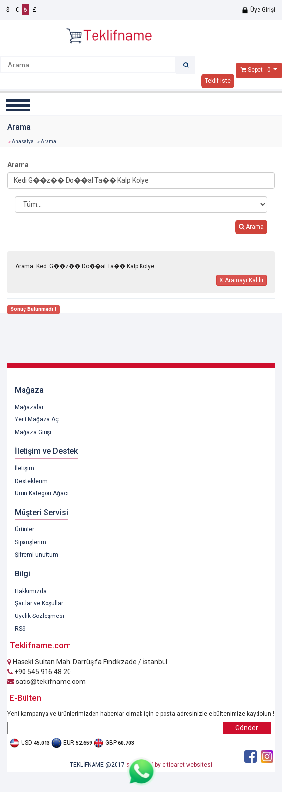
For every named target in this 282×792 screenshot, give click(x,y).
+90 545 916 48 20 (39, 672)
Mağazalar (29, 407)
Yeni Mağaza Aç (37, 419)
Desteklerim (31, 481)
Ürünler (24, 529)
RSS (20, 628)
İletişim (24, 468)
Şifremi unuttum (36, 554)
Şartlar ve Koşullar (39, 603)
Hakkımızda (31, 591)
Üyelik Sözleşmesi (39, 616)
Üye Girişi (258, 9)
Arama (18, 165)
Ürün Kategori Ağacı (42, 493)
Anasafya (23, 141)
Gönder (246, 728)
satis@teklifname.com (46, 681)
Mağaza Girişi (33, 432)
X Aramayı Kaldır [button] (241, 280)
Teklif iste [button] (218, 80)
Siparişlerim (30, 542)
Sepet (255, 69)
